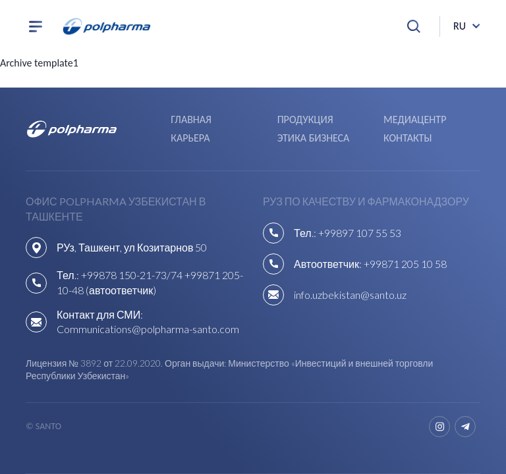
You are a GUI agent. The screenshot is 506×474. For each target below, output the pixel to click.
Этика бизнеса (313, 138)
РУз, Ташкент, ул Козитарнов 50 (132, 247)
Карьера (190, 138)
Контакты (407, 138)
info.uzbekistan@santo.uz (350, 294)
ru (459, 26)
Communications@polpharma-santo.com (148, 329)
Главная (191, 119)
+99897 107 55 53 (359, 232)
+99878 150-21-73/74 (132, 275)
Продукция (305, 119)
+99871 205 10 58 (405, 263)
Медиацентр (414, 119)
